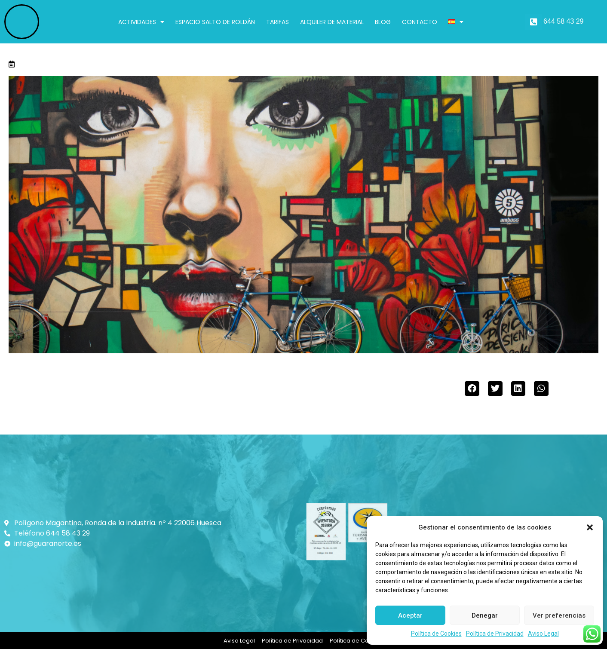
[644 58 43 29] (533, 22)
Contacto (419, 22)
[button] (590, 527)
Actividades (141, 22)
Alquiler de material (332, 22)
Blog (383, 22)
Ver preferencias (559, 615)
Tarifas (277, 22)
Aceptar (410, 615)
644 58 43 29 (563, 21)
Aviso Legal (543, 633)
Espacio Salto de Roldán (215, 22)
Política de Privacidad (495, 633)
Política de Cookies (436, 633)
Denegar (485, 615)
